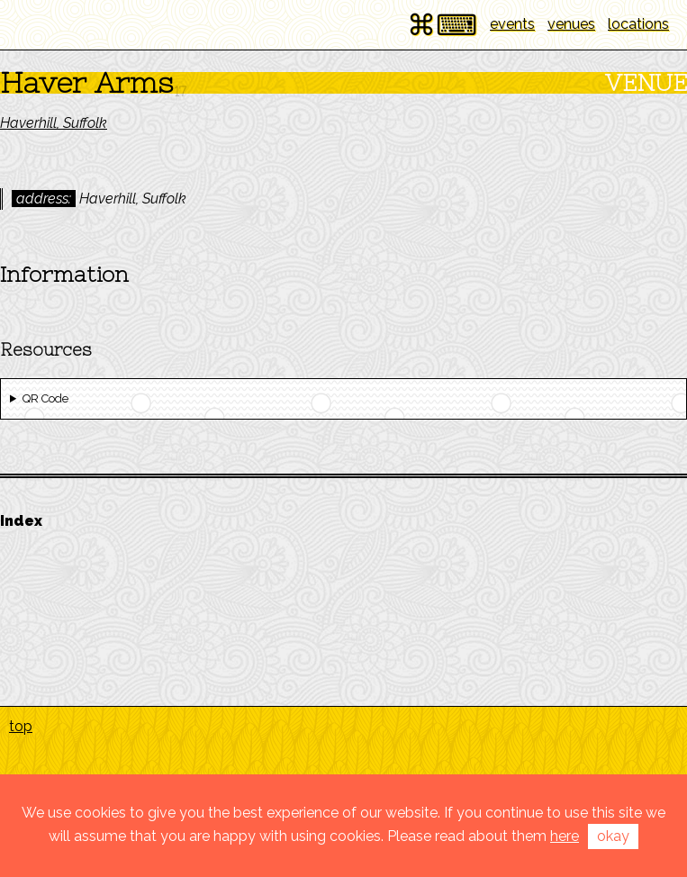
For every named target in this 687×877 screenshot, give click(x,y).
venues (571, 23)
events (512, 23)
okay (613, 836)
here (564, 836)
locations (638, 23)
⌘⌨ (442, 24)
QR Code (45, 398)
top (20, 726)
